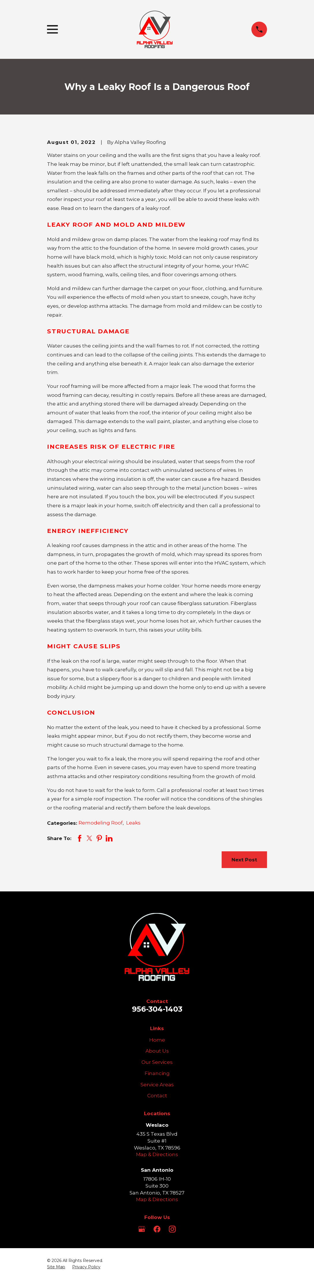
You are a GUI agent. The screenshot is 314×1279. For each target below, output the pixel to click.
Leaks (133, 823)
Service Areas (157, 1085)
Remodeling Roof (100, 823)
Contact (157, 1095)
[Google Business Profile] (141, 1229)
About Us (157, 1051)
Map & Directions (157, 1154)
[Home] (155, 29)
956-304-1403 (157, 1008)
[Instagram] (172, 1229)
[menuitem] (56, 1267)
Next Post (244, 860)
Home (157, 1040)
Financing (157, 1073)
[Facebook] (157, 1229)
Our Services (157, 1062)
